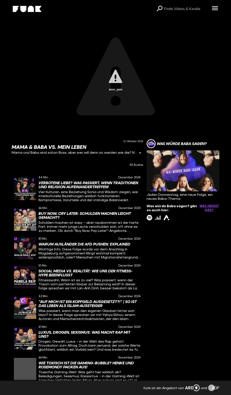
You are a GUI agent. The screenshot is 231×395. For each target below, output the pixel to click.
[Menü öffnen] (214, 8)
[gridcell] (77, 189)
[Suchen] (159, 9)
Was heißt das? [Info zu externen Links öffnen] (209, 208)
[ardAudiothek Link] (166, 217)
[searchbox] (186, 9)
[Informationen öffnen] (140, 153)
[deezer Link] (158, 217)
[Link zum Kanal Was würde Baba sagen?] (177, 143)
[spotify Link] (149, 217)
